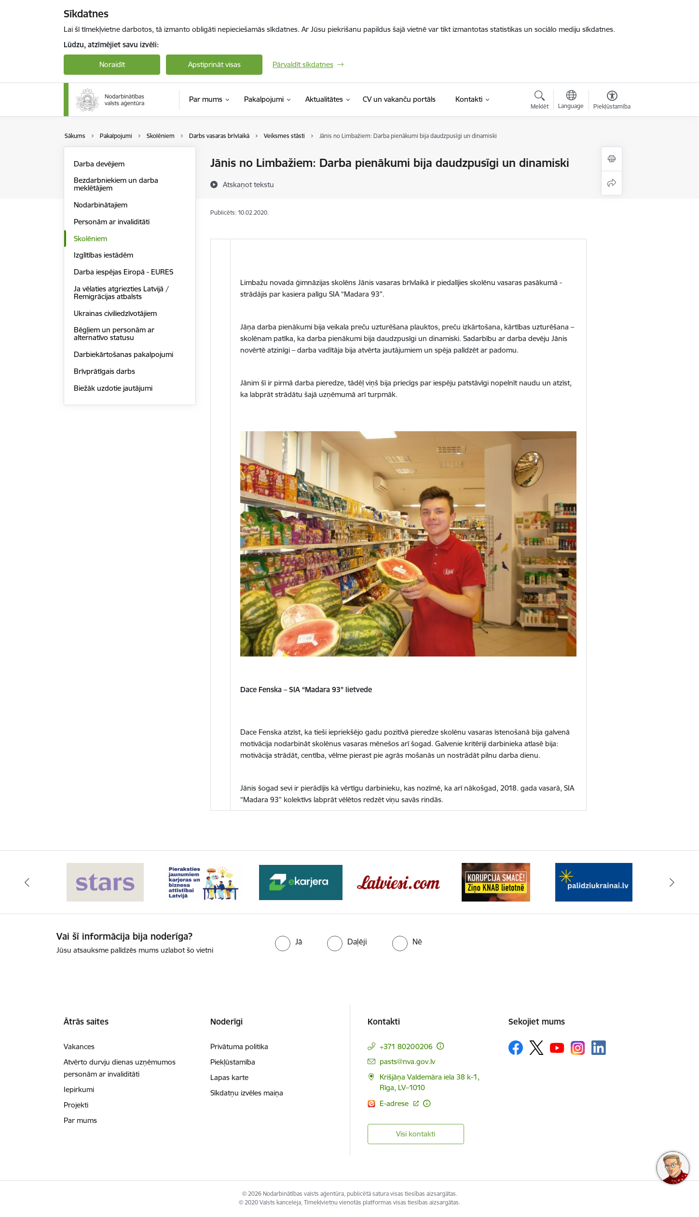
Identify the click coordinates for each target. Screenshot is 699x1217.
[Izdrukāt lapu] (612, 159)
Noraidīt (112, 64)
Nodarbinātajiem (100, 204)
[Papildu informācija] (440, 1046)
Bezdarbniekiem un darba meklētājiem (116, 184)
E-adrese (395, 1103)
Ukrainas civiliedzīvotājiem (115, 313)
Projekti (76, 1104)
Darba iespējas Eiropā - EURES (123, 271)
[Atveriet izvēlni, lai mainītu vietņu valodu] (571, 101)
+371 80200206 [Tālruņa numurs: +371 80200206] (406, 1046)
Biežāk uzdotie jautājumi (113, 388)
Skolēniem (90, 238)
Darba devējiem (99, 163)
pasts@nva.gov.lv (407, 1061)
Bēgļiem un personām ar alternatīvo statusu (114, 333)
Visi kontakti (415, 1133)
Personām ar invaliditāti (112, 221)
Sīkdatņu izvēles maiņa (246, 1092)
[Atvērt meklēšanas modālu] (539, 101)
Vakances (79, 1046)
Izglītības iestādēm (103, 255)
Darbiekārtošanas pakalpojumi (123, 354)
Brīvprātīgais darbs (104, 371)
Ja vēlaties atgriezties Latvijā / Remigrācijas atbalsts (121, 292)
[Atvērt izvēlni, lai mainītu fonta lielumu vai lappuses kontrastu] (612, 101)
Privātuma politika (239, 1046)
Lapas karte (229, 1077)
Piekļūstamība (232, 1062)
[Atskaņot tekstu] (248, 184)
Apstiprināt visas (214, 64)
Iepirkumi (79, 1089)
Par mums (80, 1120)
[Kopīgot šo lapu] (612, 183)
